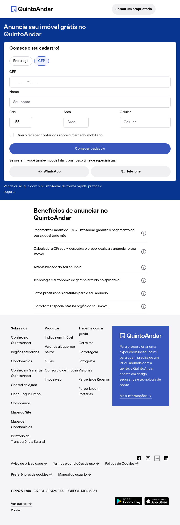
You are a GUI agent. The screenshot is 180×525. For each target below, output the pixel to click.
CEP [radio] (41, 61)
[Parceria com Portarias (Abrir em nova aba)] (95, 391)
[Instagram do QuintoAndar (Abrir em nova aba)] (148, 458)
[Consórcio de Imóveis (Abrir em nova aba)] (62, 370)
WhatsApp (49, 171)
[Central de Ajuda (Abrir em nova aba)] (28, 385)
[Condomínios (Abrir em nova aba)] (28, 361)
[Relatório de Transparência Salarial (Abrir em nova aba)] (28, 439)
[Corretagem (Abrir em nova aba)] (95, 352)
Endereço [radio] (21, 61)
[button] (90, 233)
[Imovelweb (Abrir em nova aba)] (62, 379)
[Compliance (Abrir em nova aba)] (28, 403)
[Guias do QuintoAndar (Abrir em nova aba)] (157, 458)
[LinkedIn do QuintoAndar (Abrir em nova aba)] (166, 458)
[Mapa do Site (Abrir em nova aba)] (28, 412)
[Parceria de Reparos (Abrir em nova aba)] (95, 379)
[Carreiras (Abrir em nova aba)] (95, 343)
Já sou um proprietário (134, 9)
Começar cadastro (90, 148)
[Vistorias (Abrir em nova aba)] (95, 370)
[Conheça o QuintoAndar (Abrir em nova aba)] (28, 340)
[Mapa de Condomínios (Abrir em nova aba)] (28, 424)
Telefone (131, 171)
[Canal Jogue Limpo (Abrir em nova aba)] (28, 394)
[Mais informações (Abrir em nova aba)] (141, 396)
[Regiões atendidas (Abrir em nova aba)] (28, 352)
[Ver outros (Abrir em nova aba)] (21, 504)
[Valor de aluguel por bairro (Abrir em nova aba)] (62, 349)
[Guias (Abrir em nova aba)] (62, 361)
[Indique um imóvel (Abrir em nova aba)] (62, 337)
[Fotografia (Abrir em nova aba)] (95, 361)
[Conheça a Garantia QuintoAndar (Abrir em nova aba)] (28, 373)
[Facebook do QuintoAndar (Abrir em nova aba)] (139, 458)
